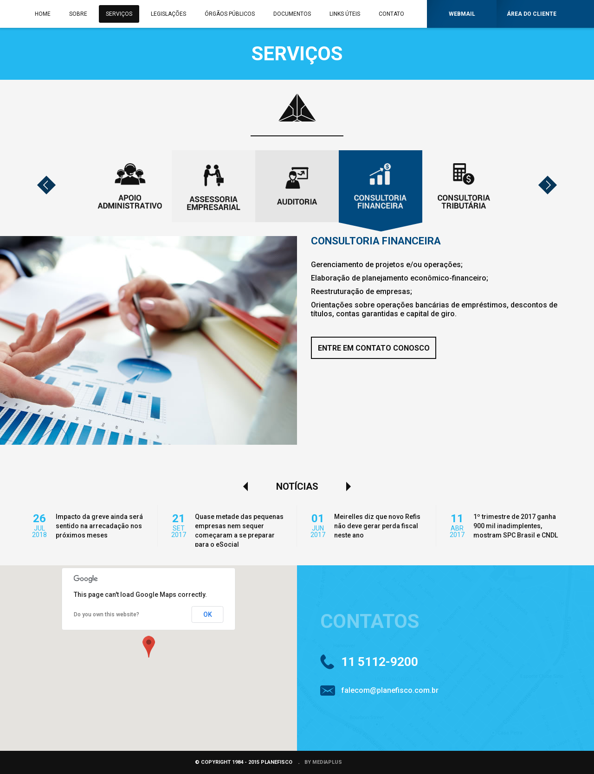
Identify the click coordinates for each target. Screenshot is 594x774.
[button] (148, 646)
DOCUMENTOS (292, 14)
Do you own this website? (106, 614)
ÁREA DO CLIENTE (531, 14)
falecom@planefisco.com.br (390, 690)
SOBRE (78, 14)
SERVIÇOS (119, 14)
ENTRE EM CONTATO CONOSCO (374, 348)
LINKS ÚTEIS (344, 14)
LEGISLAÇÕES (168, 14)
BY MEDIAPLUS (323, 762)
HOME (43, 14)
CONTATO (391, 14)
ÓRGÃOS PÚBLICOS (230, 14)
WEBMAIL (462, 14)
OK (207, 614)
